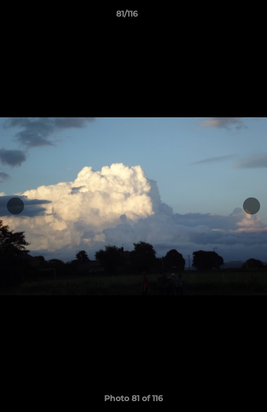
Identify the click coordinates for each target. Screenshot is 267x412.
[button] (226, 16)
